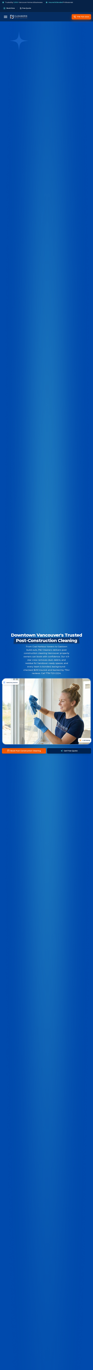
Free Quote (25, 8)
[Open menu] (5, 16)
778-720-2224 (81, 17)
